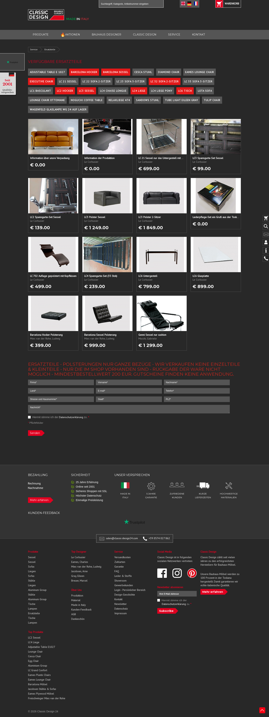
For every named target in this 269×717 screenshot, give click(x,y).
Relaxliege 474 (119, 100)
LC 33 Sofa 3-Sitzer (198, 81)
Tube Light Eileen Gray (181, 100)
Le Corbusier (78, 557)
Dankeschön (77, 619)
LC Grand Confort (37, 670)
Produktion (77, 595)
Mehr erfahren (39, 500)
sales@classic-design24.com (122, 538)
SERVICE (174, 34)
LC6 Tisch (185, 90)
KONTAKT (198, 34)
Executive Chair (41, 81)
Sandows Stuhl (147, 100)
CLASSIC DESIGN (144, 34)
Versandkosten (122, 557)
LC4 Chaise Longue (113, 90)
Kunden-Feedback (81, 609)
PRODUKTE (41, 34)
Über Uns (76, 590)
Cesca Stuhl (143, 72)
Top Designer (78, 551)
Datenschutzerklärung (71, 417)
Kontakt (118, 599)
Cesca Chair (34, 656)
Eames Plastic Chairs (39, 675)
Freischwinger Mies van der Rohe (46, 698)
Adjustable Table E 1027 (47, 72)
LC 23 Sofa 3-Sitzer (131, 81)
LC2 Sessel (34, 637)
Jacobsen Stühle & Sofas (42, 689)
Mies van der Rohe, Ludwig (86, 566)
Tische (31, 604)
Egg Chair (33, 661)
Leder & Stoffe (123, 576)
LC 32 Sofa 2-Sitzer (165, 81)
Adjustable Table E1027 (41, 647)
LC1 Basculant (40, 90)
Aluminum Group (37, 590)
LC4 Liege (138, 90)
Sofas (31, 566)
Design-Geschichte (124, 594)
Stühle (31, 580)
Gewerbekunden (123, 585)
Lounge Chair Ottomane (47, 100)
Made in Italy (78, 605)
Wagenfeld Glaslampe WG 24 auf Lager (58, 109)
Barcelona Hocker (84, 72)
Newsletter (120, 604)
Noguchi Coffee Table (87, 100)
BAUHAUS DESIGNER (106, 34)
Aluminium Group (37, 665)
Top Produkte (35, 632)
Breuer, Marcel (79, 580)
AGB (73, 614)
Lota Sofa (205, 90)
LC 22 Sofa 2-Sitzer (97, 81)
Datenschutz (121, 608)
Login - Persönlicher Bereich (129, 590)
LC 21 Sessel (68, 81)
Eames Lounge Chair (199, 72)
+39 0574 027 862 (159, 538)
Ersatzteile (49, 49)
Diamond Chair (168, 72)
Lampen (32, 608)
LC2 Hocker (65, 90)
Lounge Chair (35, 651)
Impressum (120, 613)
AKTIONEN (70, 34)
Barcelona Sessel (115, 72)
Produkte (33, 551)
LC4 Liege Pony (161, 90)
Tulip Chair (212, 100)
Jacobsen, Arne (79, 571)
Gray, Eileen (77, 576)
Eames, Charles (79, 562)
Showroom (120, 580)
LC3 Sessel (86, 90)
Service (34, 49)
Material (75, 600)
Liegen (32, 571)
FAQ (116, 571)
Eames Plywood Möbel (41, 693)
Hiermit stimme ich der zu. (58, 417)
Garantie (119, 566)
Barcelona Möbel (37, 684)
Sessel (31, 557)
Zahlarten (119, 562)
